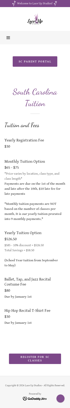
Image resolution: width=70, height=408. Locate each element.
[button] (8, 37)
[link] (35, 19)
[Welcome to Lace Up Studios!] (35, 3)
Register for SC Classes (35, 358)
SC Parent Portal (35, 61)
